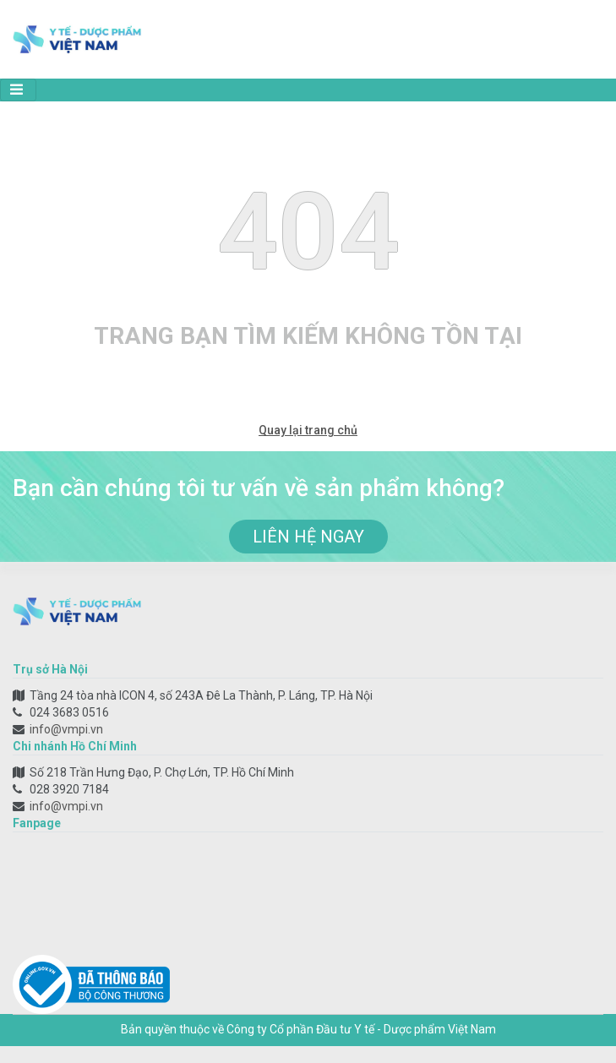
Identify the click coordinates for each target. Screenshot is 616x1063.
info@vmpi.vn (66, 729)
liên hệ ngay (308, 536)
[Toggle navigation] (18, 90)
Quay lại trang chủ (308, 430)
